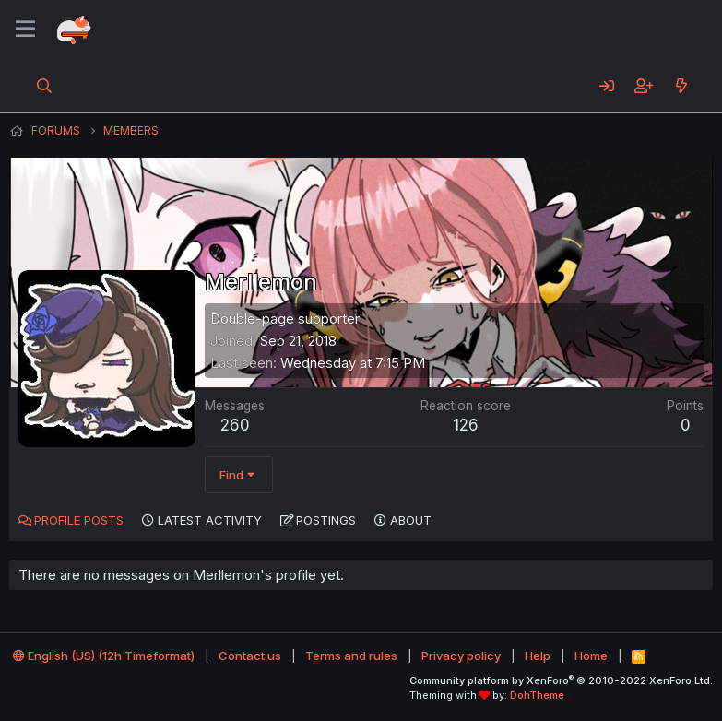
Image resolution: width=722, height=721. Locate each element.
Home (591, 655)
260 (235, 425)
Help (537, 655)
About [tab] (411, 520)
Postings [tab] (326, 520)
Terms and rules (351, 655)
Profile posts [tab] (79, 520)
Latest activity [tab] (210, 520)
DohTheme (537, 695)
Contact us (250, 655)
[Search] (45, 85)
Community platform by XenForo (561, 680)
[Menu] (25, 29)
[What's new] (681, 85)
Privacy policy (461, 655)
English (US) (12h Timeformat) (104, 655)
